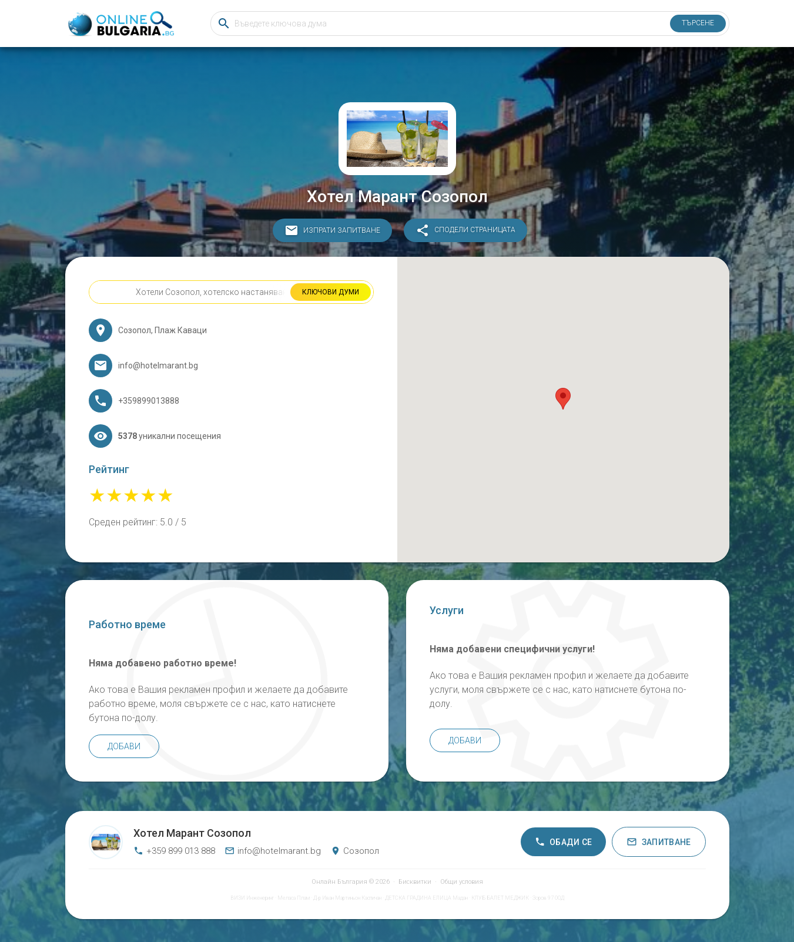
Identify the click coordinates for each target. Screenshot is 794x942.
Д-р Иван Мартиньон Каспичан (347, 898)
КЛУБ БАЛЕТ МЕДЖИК (500, 898)
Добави (124, 746)
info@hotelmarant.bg (273, 851)
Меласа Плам (293, 898)
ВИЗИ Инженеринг (252, 898)
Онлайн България (339, 882)
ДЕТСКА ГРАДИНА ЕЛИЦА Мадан (426, 898)
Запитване (659, 841)
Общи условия (461, 882)
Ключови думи (330, 292)
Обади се (563, 841)
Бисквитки (414, 882)
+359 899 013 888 (174, 851)
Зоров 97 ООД (548, 898)
